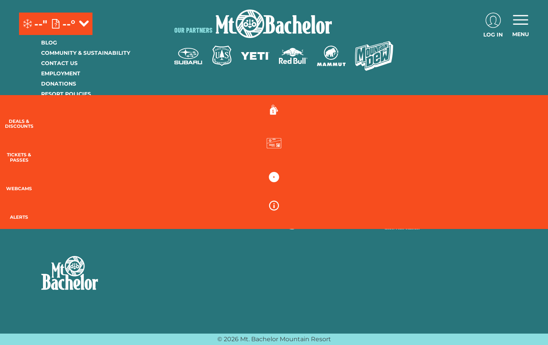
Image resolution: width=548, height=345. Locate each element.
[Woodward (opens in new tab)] (196, 221)
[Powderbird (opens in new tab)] (450, 200)
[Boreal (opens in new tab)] (234, 200)
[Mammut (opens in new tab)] (331, 56)
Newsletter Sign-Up (72, 135)
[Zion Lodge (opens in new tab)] (358, 221)
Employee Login (66, 114)
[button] (529, 154)
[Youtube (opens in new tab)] (90, 201)
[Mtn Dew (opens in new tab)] (374, 56)
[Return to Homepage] (274, 24)
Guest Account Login (75, 145)
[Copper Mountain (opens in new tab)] (274, 200)
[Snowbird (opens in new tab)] (383, 200)
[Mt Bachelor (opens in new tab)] (349, 200)
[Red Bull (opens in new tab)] (293, 56)
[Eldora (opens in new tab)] (314, 200)
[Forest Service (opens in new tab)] (221, 56)
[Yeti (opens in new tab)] (255, 56)
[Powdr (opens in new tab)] (191, 200)
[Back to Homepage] (98, 274)
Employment (60, 73)
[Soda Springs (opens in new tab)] (413, 200)
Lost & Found (62, 155)
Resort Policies (66, 94)
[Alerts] (529, 221)
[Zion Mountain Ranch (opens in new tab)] (402, 221)
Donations (58, 83)
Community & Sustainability (85, 52)
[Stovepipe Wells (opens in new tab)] (308, 221)
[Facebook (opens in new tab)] (48, 201)
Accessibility (62, 124)
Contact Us (59, 63)
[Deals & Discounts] (529, 118)
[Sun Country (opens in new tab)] (251, 222)
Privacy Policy (64, 104)
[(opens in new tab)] (493, 24)
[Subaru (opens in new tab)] (188, 56)
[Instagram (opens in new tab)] (69, 201)
